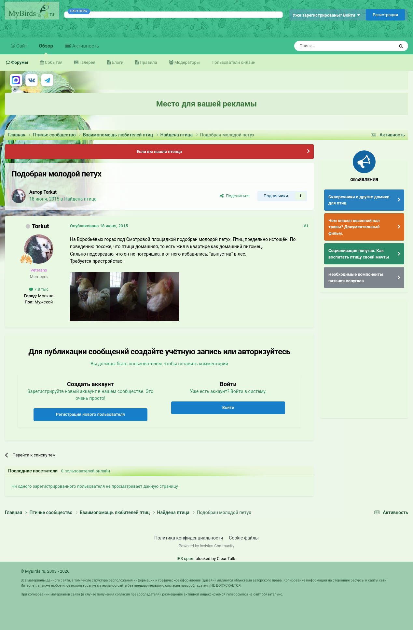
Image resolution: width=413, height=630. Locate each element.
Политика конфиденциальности (188, 537)
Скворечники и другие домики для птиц (359, 200)
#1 (306, 225)
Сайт (21, 46)
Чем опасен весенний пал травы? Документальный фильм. (354, 227)
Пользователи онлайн (233, 62)
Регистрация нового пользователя (90, 414)
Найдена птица (80, 199)
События (53, 62)
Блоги (117, 62)
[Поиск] (329, 46)
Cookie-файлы (244, 537)
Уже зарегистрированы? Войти (326, 15)
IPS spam (186, 558)
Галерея (86, 62)
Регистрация (385, 14)
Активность (85, 46)
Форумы (19, 62)
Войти (228, 407)
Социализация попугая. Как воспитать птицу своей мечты (358, 253)
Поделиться (235, 195)
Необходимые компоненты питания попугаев (355, 277)
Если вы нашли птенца (159, 151)
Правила (148, 62)
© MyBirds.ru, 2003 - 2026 (45, 571)
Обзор (46, 48)
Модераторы (186, 62)
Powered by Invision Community (206, 546)
